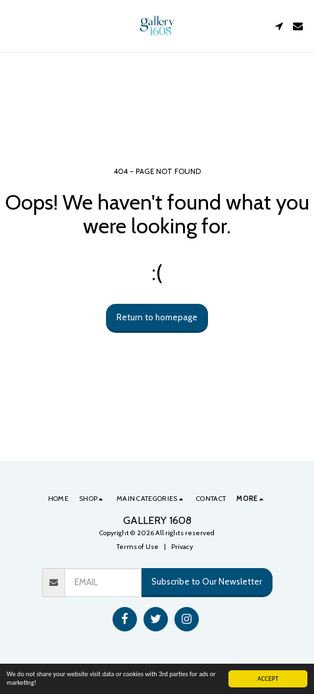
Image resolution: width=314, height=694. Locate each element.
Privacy (182, 546)
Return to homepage (157, 317)
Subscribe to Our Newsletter (206, 581)
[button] (14, 25)
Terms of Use (138, 546)
